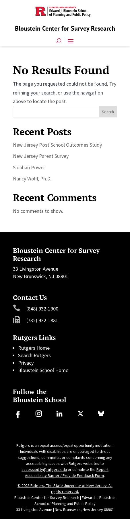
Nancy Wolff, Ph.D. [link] (32, 178)
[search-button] (58, 40)
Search (108, 111)
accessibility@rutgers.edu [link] (44, 469)
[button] (70, 40)
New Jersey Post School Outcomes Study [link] (57, 144)
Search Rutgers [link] (34, 355)
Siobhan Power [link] (29, 167)
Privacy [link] (26, 362)
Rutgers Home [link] (34, 348)
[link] (17, 416)
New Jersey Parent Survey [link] (41, 156)
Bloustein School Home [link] (43, 370)
